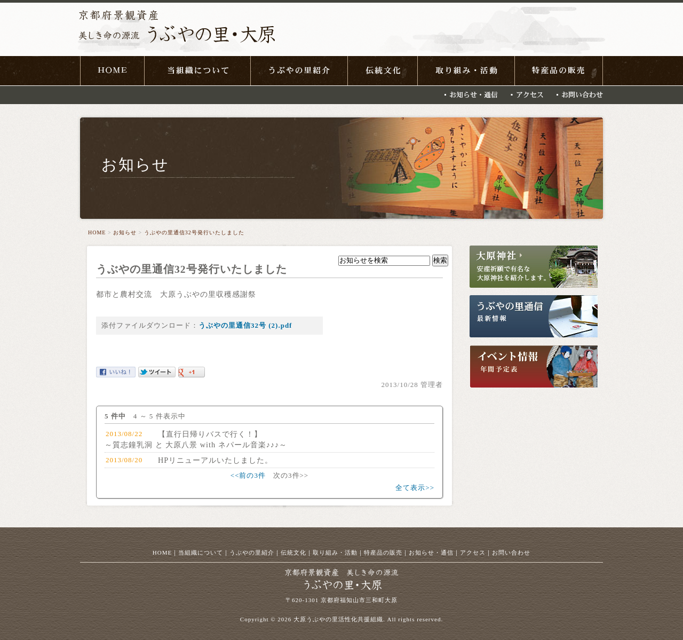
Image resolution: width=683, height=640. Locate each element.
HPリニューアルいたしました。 (215, 460)
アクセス (473, 552)
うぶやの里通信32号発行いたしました (194, 232)
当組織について (200, 552)
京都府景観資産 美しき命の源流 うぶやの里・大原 (176, 30)
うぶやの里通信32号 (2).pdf (245, 325)
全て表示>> (414, 488)
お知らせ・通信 (431, 552)
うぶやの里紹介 (251, 552)
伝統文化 (293, 552)
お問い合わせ (511, 552)
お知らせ (125, 232)
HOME (97, 232)
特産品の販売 (383, 552)
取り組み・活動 (335, 552)
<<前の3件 (248, 475)
